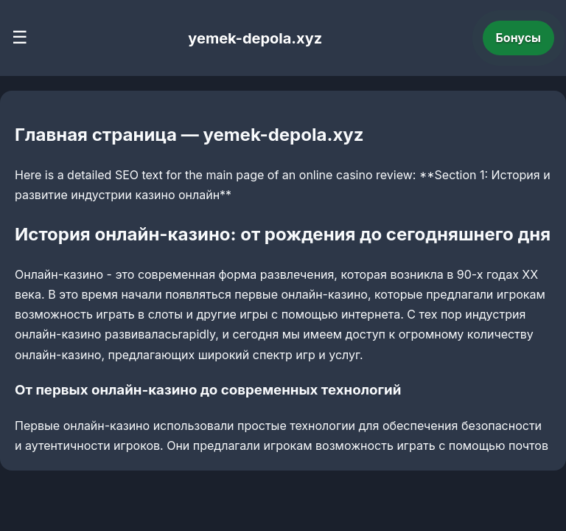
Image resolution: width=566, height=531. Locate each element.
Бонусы (519, 37)
